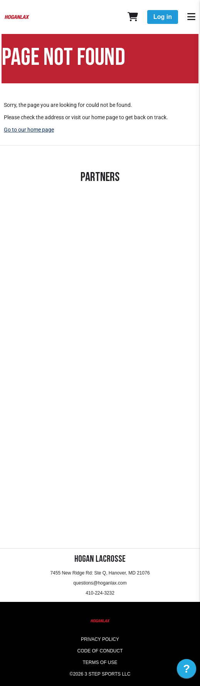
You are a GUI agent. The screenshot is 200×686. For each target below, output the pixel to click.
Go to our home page (29, 130)
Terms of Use (99, 662)
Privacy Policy (100, 639)
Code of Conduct (100, 651)
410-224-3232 (100, 593)
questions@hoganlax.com (99, 583)
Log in (162, 17)
